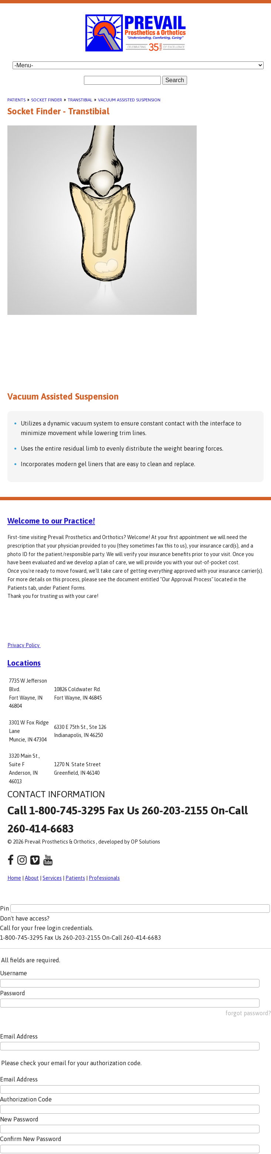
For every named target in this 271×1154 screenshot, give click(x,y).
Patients (16, 99)
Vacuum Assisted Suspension (129, 99)
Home (14, 878)
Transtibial (80, 99)
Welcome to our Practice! (51, 520)
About (32, 878)
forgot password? (248, 1013)
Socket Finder (46, 99)
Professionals (104, 878)
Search (174, 80)
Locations (24, 662)
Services (52, 878)
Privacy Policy (24, 645)
